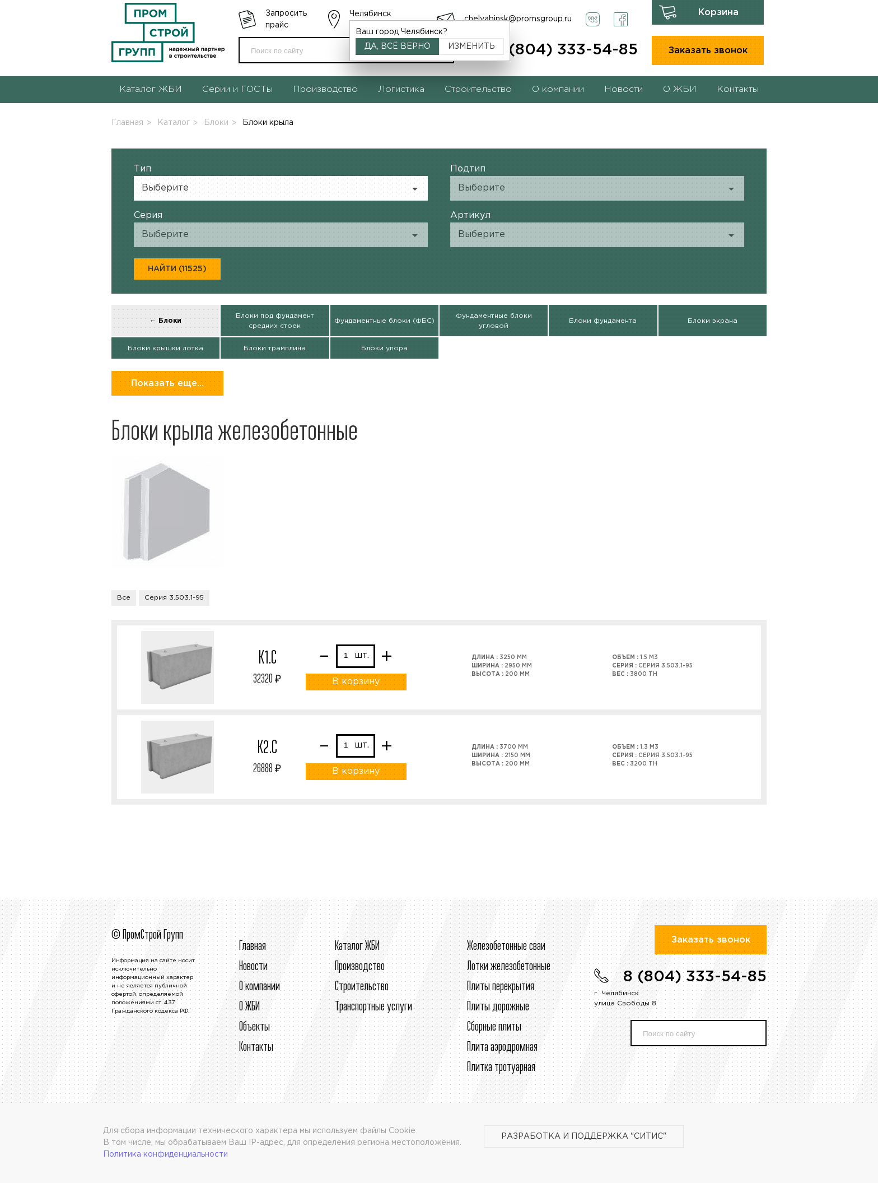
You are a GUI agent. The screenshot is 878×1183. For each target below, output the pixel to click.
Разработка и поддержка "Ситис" (583, 1136)
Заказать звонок (708, 51)
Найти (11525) (177, 269)
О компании (558, 89)
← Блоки (165, 321)
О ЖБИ (680, 89)
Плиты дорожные (498, 1007)
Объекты (254, 1027)
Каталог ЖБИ (150, 89)
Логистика (401, 89)
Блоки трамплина (275, 348)
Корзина (718, 12)
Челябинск (370, 14)
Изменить (471, 46)
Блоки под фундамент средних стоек (275, 321)
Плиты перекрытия (500, 987)
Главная (127, 122)
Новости (623, 89)
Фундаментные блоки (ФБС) (384, 321)
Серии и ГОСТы (237, 89)
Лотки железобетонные (508, 966)
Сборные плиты (494, 1027)
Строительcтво (362, 987)
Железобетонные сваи (506, 946)
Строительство (478, 89)
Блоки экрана (712, 321)
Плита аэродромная (502, 1047)
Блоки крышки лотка (165, 348)
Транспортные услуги (373, 1007)
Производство (325, 89)
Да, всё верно (398, 46)
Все (123, 598)
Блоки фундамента (603, 321)
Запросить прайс (286, 19)
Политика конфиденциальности (165, 1154)
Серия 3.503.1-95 (174, 598)
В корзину (356, 682)
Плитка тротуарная (501, 1067)
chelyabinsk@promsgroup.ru (518, 19)
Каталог (173, 122)
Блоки (216, 122)
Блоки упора (384, 348)
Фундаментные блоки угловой (494, 321)
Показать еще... (167, 383)
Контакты (738, 89)
